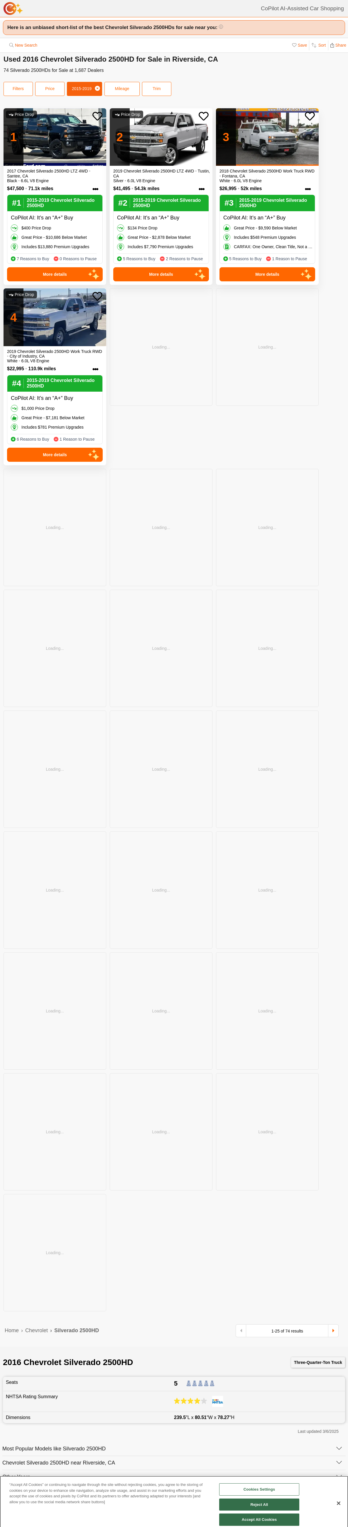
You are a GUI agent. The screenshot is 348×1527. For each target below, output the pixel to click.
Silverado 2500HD (76, 1330)
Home (12, 1330)
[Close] (338, 1515)
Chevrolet (36, 1330)
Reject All (259, 1517)
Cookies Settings (259, 1502)
